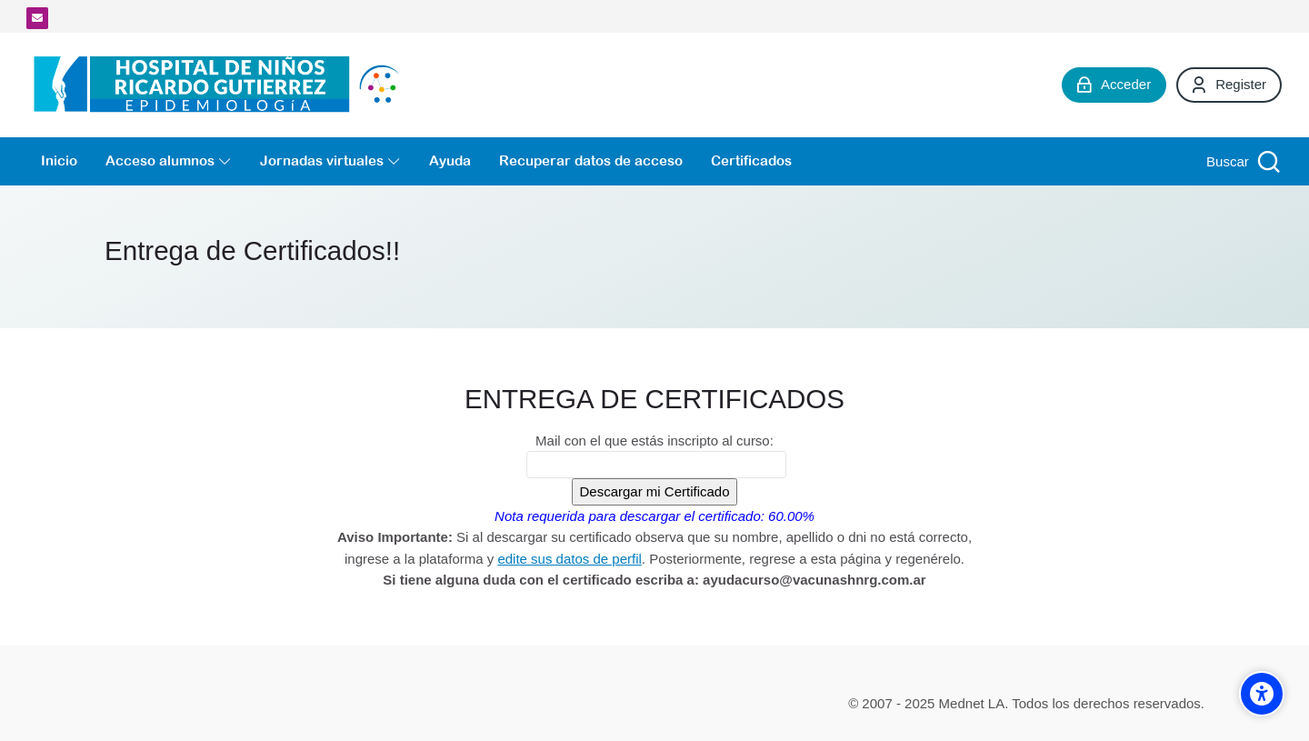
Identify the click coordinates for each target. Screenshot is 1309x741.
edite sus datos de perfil (569, 558)
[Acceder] (1114, 84)
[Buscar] (1241, 161)
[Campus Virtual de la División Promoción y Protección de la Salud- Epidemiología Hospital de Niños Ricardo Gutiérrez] (221, 85)
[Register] (1229, 84)
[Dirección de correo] (37, 18)
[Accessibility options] (1261, 693)
